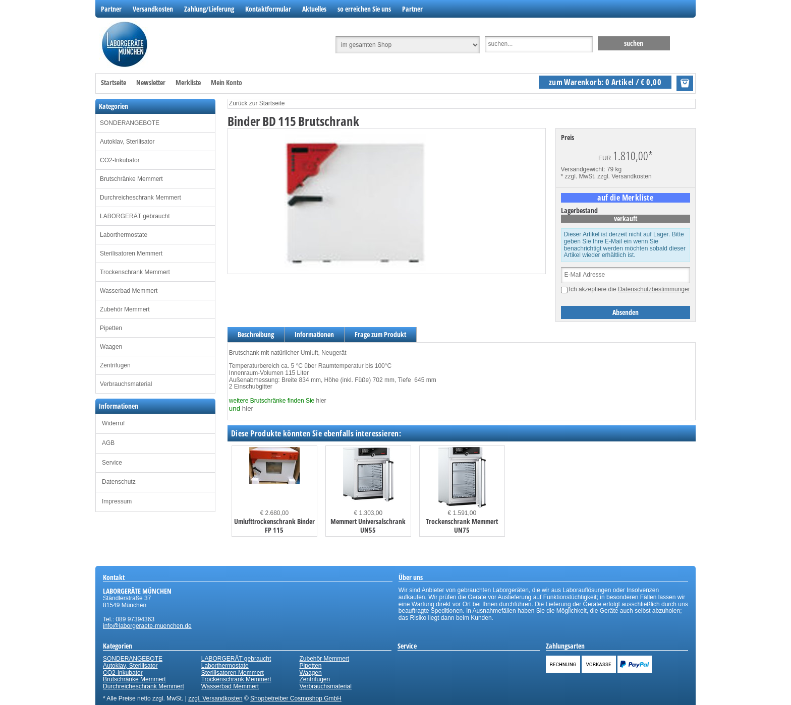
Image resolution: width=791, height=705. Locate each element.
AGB (108, 442)
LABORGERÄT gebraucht (135, 216)
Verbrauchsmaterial (126, 384)
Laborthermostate (123, 234)
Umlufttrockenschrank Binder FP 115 (274, 526)
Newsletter (150, 82)
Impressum (117, 501)
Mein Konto (226, 82)
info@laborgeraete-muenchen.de (147, 625)
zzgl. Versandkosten (624, 176)
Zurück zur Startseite (257, 103)
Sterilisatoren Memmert (131, 253)
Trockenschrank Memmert (135, 272)
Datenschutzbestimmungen (654, 289)
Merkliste (188, 82)
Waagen (111, 346)
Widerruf (113, 423)
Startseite (113, 82)
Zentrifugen (115, 365)
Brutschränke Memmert (131, 178)
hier (321, 400)
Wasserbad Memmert (128, 290)
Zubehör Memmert (125, 309)
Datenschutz (119, 481)
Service (112, 462)
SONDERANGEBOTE (129, 122)
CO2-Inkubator (120, 160)
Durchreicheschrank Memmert (140, 197)
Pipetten (111, 328)
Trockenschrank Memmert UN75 (462, 526)
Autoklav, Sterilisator (127, 141)
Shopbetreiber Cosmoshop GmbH (296, 698)
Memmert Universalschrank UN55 (368, 526)
